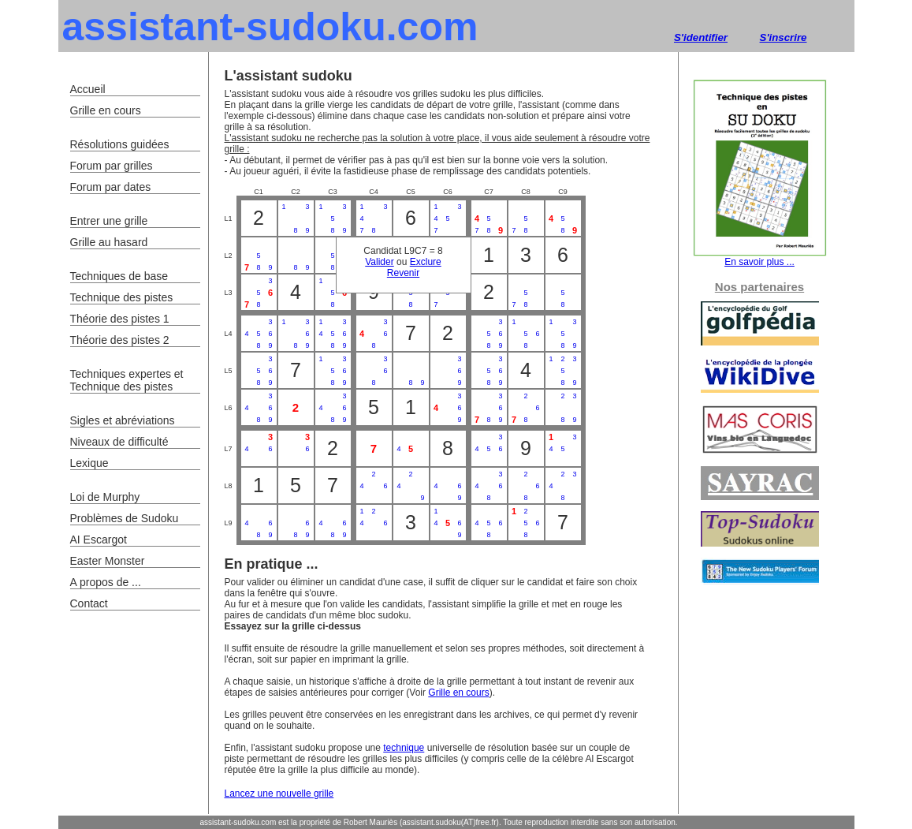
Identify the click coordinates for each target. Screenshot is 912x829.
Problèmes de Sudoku (124, 518)
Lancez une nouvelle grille (279, 793)
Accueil (88, 89)
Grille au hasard (109, 242)
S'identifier (701, 37)
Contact (89, 603)
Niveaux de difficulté (119, 441)
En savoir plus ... (760, 257)
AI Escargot (98, 539)
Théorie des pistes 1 (119, 318)
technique (403, 747)
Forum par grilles (111, 165)
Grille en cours (458, 692)
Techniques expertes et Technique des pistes (127, 380)
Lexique (89, 463)
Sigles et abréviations (122, 420)
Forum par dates (110, 187)
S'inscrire (783, 37)
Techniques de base (119, 276)
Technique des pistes (121, 297)
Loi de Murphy (105, 497)
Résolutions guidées (119, 144)
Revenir (403, 272)
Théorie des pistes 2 (119, 340)
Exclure (425, 261)
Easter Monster (107, 561)
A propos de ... (105, 582)
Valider (379, 261)
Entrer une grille (109, 221)
